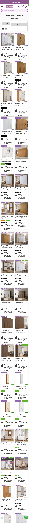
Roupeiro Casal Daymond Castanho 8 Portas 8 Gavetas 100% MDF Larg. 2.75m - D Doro (7, 331)
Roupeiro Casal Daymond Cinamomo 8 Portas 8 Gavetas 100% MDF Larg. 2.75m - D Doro (21, 161)
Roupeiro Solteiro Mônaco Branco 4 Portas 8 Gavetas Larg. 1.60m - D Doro (7, 48)
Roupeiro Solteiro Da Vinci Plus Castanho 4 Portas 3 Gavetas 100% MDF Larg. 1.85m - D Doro (21, 303)
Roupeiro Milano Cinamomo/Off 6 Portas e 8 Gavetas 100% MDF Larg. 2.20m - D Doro (20, 247)
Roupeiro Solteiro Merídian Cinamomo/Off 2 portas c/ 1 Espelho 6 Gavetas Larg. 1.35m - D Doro (21, 104)
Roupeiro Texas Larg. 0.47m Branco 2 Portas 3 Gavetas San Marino (21, 387)
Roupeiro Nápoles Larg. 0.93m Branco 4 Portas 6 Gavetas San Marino (21, 416)
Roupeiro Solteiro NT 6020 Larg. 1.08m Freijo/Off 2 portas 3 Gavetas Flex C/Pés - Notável (7, 444)
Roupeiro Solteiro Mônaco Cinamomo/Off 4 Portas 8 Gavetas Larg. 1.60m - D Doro (7, 76)
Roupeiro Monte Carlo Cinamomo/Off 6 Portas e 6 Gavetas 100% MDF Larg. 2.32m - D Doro (7, 189)
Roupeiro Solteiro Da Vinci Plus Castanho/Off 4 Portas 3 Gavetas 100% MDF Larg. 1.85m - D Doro (7, 303)
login (18, 2)
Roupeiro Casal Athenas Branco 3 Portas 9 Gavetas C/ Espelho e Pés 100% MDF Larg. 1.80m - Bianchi (6, 161)
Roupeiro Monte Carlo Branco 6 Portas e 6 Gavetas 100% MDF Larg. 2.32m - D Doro (21, 189)
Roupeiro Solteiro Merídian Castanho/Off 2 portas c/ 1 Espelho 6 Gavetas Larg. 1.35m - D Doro (21, 359)
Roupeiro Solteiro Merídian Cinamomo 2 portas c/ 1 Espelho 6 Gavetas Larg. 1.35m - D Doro (7, 500)
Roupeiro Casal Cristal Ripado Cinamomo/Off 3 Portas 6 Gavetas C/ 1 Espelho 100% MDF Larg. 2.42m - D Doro (7, 217)
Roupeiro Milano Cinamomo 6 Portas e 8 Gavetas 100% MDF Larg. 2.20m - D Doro (7, 247)
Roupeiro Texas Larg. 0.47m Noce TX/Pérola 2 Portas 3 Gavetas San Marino (7, 387)
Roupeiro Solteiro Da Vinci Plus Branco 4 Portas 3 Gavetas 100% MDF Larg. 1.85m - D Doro (6, 133)
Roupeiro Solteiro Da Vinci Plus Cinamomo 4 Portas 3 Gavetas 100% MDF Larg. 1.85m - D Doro (21, 76)
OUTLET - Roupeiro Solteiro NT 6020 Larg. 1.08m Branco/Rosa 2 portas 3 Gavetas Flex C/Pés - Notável (21, 444)
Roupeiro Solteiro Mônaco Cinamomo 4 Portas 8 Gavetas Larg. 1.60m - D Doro (21, 48)
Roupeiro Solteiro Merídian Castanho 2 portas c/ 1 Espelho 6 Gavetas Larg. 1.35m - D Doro (7, 359)
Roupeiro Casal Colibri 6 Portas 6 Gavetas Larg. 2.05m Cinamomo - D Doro (21, 133)
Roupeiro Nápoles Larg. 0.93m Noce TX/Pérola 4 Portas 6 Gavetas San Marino (6, 416)
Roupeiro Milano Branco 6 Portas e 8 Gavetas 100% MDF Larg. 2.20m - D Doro (20, 275)
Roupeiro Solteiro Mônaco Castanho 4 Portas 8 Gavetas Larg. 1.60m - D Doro (21, 331)
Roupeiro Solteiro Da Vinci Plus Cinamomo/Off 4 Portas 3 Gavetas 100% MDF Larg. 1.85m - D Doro (6, 104)
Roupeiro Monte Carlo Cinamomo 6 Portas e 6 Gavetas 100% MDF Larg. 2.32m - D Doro (21, 217)
